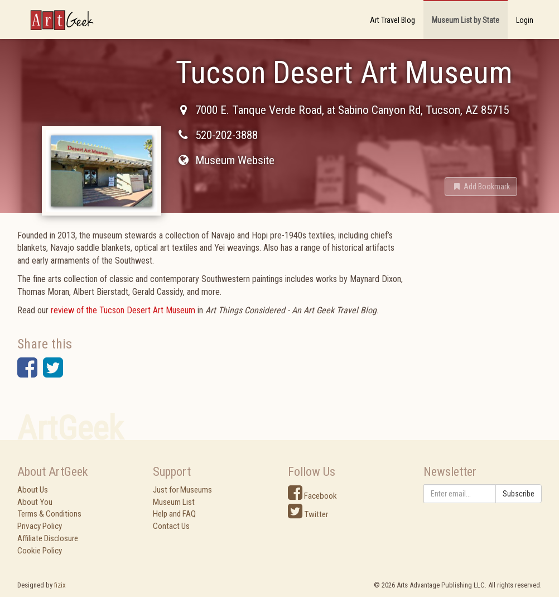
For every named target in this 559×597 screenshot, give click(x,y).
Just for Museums (182, 490)
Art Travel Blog (392, 20)
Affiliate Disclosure (47, 538)
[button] (481, 186)
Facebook (312, 496)
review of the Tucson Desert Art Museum (123, 310)
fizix (60, 585)
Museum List (174, 502)
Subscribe (518, 493)
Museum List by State (465, 20)
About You (34, 502)
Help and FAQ (174, 514)
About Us (32, 490)
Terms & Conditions (49, 514)
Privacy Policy (39, 526)
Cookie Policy (39, 551)
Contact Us (171, 526)
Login (524, 20)
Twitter (308, 514)
